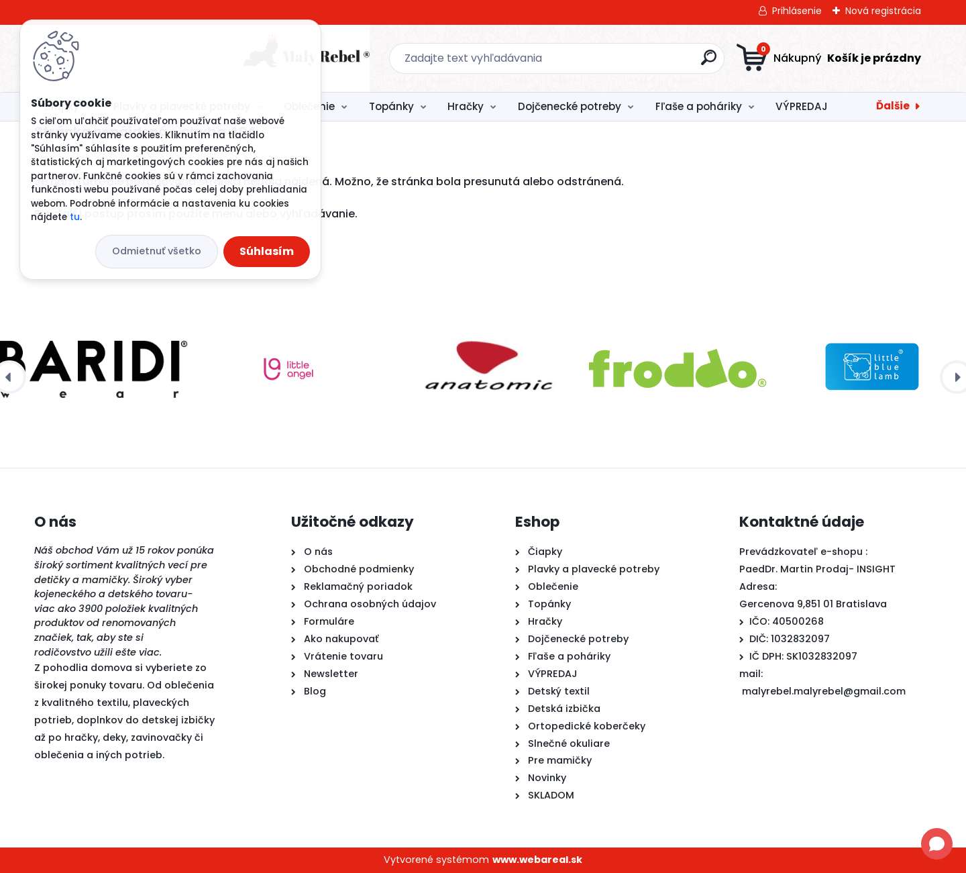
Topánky (391, 106)
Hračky (465, 106)
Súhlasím (266, 251)
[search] (614, 63)
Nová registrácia (883, 10)
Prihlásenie (797, 10)
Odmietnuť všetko (156, 251)
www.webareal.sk (537, 859)
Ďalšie (893, 106)
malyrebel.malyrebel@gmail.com (824, 691)
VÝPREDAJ (801, 106)
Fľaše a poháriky (698, 106)
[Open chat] (937, 844)
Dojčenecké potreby (569, 106)
